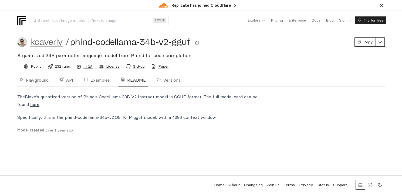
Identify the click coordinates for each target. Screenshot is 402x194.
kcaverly (46, 42)
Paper (163, 66)
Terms (289, 184)
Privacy (306, 184)
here (34, 104)
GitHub (139, 66)
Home (219, 184)
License (113, 66)
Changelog (253, 184)
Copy (365, 42)
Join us (273, 184)
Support (340, 184)
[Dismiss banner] (381, 5)
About (234, 184)
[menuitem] (256, 20)
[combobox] (99, 20)
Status (323, 184)
